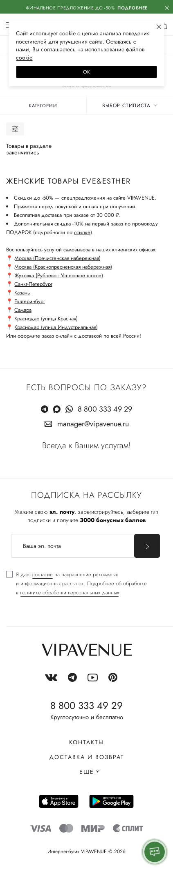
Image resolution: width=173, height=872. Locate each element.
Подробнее (132, 8)
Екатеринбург (29, 301)
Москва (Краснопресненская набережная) (63, 267)
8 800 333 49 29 (105, 409)
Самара (22, 310)
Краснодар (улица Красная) (46, 318)
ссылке (82, 232)
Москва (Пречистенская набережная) (57, 258)
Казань (22, 293)
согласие (42, 574)
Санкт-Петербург (33, 284)
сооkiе (24, 57)
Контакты (86, 742)
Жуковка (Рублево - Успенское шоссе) (58, 275)
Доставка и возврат (86, 757)
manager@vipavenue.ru (93, 424)
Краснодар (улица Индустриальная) (56, 327)
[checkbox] (76, 583)
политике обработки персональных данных (69, 592)
